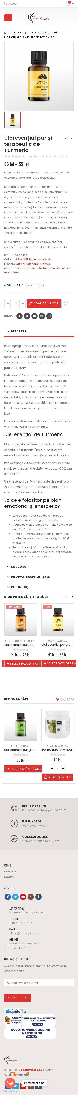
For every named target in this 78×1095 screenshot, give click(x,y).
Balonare (32, 264)
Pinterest (42, 316)
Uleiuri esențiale (40, 259)
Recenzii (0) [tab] (19, 587)
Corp (21, 746)
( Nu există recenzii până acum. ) (45, 156)
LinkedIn (34, 316)
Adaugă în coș (46, 303)
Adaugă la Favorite (65, 303)
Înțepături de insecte (57, 268)
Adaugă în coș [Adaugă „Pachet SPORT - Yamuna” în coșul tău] (23, 777)
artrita (20, 264)
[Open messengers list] (10, 1083)
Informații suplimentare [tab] (30, 577)
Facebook (19, 316)
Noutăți (23, 259)
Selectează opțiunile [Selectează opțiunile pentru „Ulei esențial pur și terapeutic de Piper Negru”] (26, 663)
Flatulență (35, 268)
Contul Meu (11, 872)
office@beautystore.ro (24, 933)
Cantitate (13, 285)
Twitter (27, 316)
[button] (57, 699)
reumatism (11, 272)
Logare (9, 877)
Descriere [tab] (18, 331)
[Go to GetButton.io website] (10, 1091)
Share (8, 316)
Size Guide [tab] (18, 567)
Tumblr (38, 897)
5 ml (30, 285)
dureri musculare (15, 268)
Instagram (31, 897)
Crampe (45, 264)
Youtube (23, 897)
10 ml (41, 285)
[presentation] (66, 597)
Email (49, 316)
